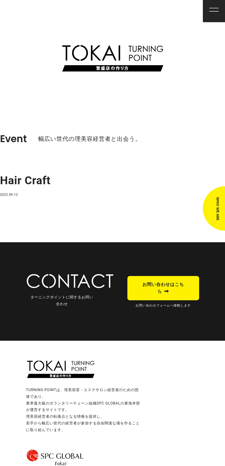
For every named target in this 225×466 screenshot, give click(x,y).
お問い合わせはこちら (163, 288)
